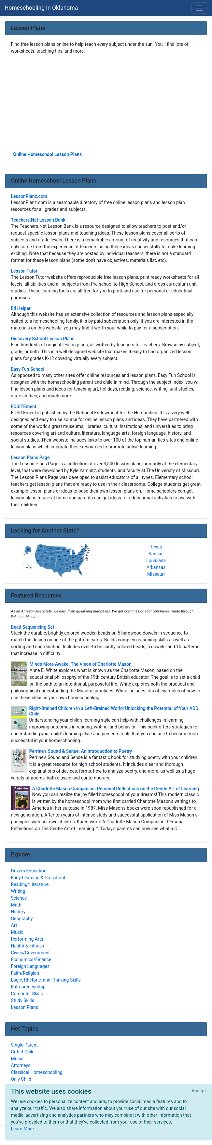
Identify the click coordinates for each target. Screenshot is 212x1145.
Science (19, 898)
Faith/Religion (25, 973)
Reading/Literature (30, 884)
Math (16, 904)
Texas (156, 546)
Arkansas (156, 567)
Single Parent (24, 1045)
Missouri (156, 574)
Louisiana (156, 560)
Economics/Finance (31, 959)
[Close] (199, 1091)
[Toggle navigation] (199, 8)
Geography (22, 918)
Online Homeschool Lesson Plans (47, 154)
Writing (18, 891)
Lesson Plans (24, 1007)
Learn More (22, 1128)
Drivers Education (29, 870)
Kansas (155, 553)
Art (14, 925)
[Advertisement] (106, 102)
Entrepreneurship (28, 986)
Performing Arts (27, 939)
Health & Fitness (27, 945)
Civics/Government (30, 952)
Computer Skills (27, 993)
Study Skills (22, 1000)
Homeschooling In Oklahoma (41, 8)
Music (17, 932)
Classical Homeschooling (37, 1072)
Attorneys (21, 1065)
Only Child (21, 1079)
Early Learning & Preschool (38, 877)
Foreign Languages (30, 966)
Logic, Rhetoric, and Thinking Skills (46, 980)
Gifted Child (23, 1051)
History (18, 911)
